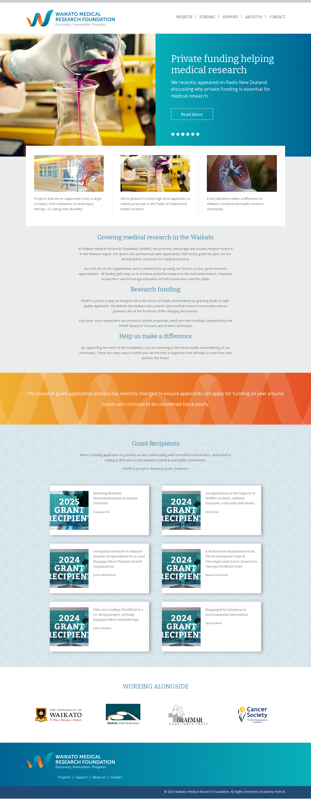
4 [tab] (188, 137)
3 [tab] (183, 137)
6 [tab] (199, 137)
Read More (193, 117)
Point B (280, 802)
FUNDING (207, 17)
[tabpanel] (155, 97)
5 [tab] (193, 137)
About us (99, 787)
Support (81, 787)
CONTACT (277, 17)
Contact (116, 787)
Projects (64, 787)
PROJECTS (184, 17)
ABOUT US (253, 17)
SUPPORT (230, 17)
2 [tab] (178, 137)
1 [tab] (173, 137)
